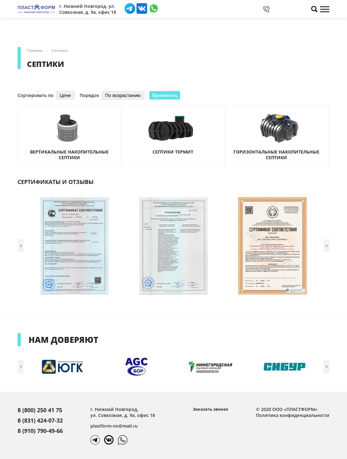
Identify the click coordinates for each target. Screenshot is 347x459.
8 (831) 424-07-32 (40, 420)
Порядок (89, 95)
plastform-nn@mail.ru (114, 426)
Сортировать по (36, 95)
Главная (34, 50)
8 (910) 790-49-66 (40, 431)
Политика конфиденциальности (292, 415)
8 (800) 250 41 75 (40, 410)
